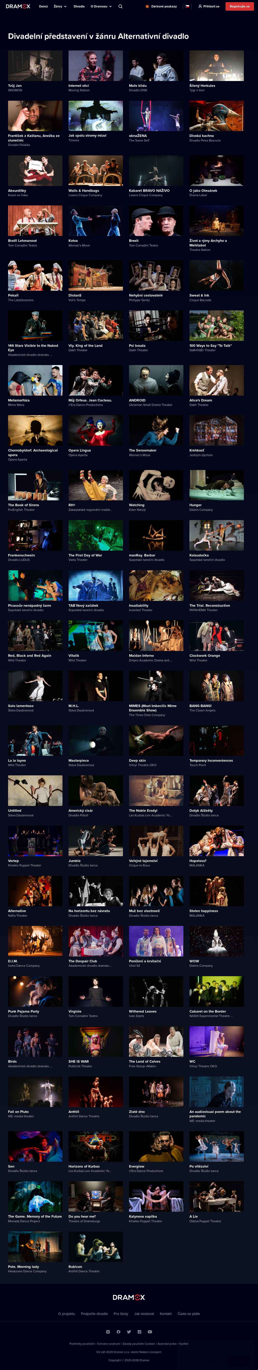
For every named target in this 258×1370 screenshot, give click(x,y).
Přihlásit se (211, 6)
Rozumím (239, 1357)
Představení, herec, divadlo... (121, 6)
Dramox (18, 6)
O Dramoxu (99, 6)
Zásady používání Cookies (139, 1344)
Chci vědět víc (211, 1357)
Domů (43, 6)
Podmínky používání (82, 1344)
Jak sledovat (144, 1313)
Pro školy (121, 1313)
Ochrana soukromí (108, 1344)
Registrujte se (240, 6)
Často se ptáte (189, 1313)
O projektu (66, 1313)
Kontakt (166, 1313)
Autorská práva (167, 1344)
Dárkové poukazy (164, 6)
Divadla (79, 6)
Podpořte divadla (94, 1313)
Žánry (58, 6)
